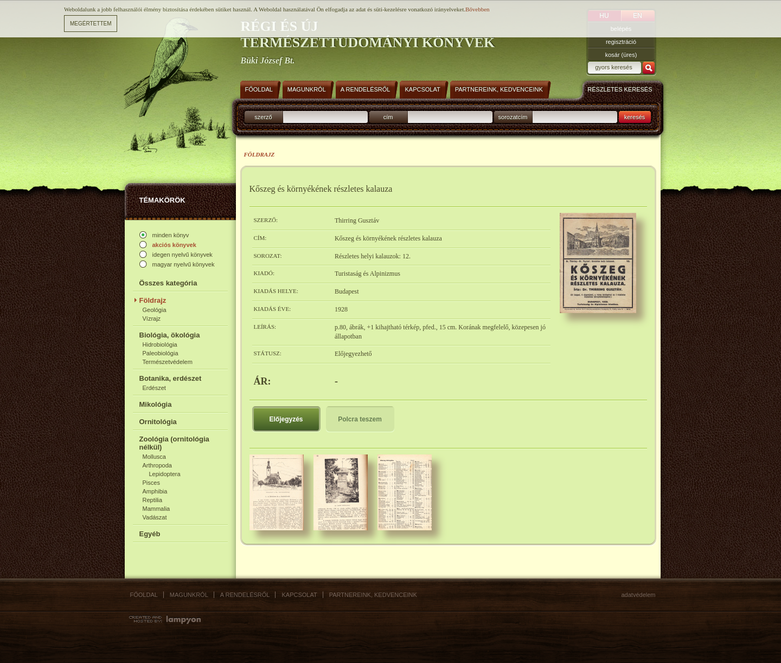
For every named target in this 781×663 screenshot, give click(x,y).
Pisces (151, 482)
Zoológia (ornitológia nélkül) (174, 443)
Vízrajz (152, 318)
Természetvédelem (168, 362)
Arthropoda (157, 465)
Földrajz (153, 300)
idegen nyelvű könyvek (182, 254)
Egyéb (150, 534)
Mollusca (154, 456)
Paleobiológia (160, 353)
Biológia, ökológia (169, 335)
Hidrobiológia (160, 344)
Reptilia (153, 500)
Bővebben (477, 9)
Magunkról (189, 595)
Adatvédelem (639, 595)
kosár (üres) (621, 54)
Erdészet (154, 388)
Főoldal (144, 595)
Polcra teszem (360, 419)
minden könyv (170, 235)
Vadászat (155, 517)
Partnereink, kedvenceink (373, 595)
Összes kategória (168, 283)
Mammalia (156, 508)
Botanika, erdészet (170, 378)
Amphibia (155, 491)
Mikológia (155, 404)
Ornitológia (158, 422)
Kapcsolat (299, 595)
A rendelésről (245, 595)
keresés (634, 117)
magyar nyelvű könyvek (183, 264)
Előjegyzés (286, 419)
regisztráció (621, 41)
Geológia (155, 310)
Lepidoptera (165, 474)
